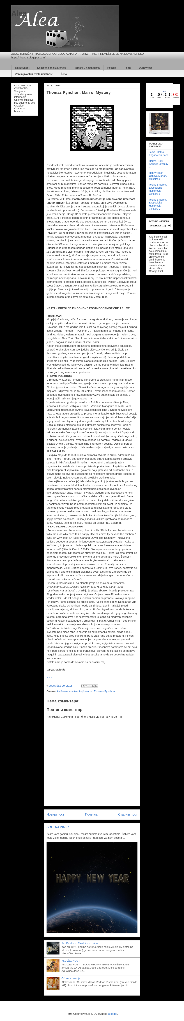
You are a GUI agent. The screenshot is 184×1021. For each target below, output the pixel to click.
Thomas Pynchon (104, 691)
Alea (19, 13)
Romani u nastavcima (87, 67)
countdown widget (164, 94)
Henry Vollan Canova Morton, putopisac (158, 175)
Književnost (22, 67)
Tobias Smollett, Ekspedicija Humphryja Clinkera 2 (158, 204)
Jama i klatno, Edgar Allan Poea (158, 154)
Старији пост (127, 814)
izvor (49, 677)
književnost (85, 691)
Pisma (127, 67)
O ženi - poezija (70, 978)
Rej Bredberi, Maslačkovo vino (79, 943)
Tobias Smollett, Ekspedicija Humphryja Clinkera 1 (158, 189)
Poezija (111, 67)
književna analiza (67, 691)
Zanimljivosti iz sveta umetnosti (34, 74)
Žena (64, 74)
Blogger (112, 1013)
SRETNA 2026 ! (58, 827)
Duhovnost (145, 67)
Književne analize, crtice (51, 67)
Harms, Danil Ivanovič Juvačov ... (158, 164)
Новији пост (55, 814)
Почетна (91, 814)
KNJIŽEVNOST (70, 960)
